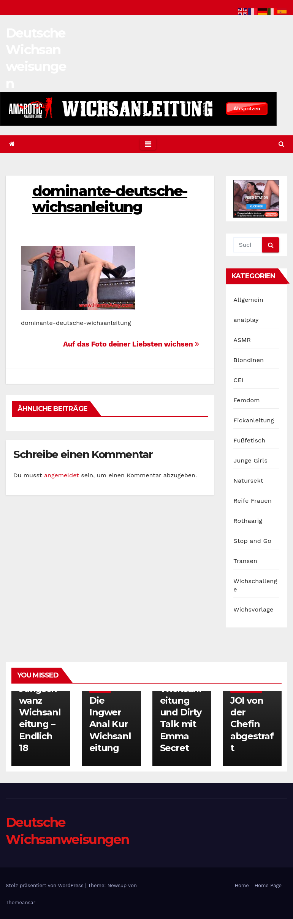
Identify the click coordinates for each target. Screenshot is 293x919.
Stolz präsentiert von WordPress (45, 885)
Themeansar (20, 902)
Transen (245, 561)
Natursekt (248, 480)
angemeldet (61, 475)
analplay (245, 319)
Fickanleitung (253, 420)
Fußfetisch (249, 440)
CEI (238, 380)
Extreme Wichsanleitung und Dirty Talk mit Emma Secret (180, 712)
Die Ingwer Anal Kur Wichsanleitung (110, 724)
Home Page (268, 885)
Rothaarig (247, 520)
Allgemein (248, 299)
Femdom (246, 400)
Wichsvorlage (253, 609)
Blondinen (248, 360)
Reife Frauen (252, 500)
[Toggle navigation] (148, 144)
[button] (281, 143)
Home (242, 885)
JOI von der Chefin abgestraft (252, 724)
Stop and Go (252, 540)
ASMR (242, 339)
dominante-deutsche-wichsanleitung (109, 199)
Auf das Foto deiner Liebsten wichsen (131, 344)
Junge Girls (250, 460)
